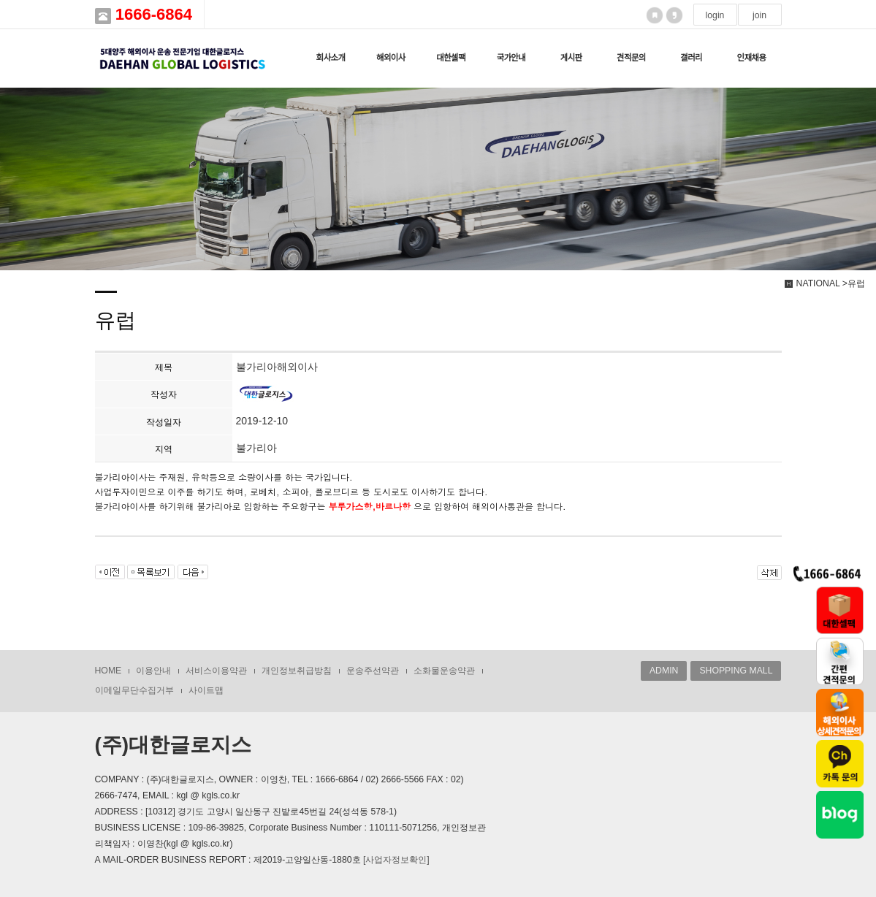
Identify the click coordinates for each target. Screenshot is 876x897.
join (759, 15)
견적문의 (631, 57)
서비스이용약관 (216, 670)
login (715, 15)
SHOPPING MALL (735, 670)
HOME (108, 670)
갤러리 (691, 57)
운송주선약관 (372, 670)
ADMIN (664, 670)
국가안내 (510, 57)
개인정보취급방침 (297, 670)
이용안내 (153, 670)
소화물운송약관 (444, 670)
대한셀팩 (450, 57)
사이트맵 (206, 690)
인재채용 (751, 57)
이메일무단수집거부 (134, 690)
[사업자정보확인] (396, 860)
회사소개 (331, 57)
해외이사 (390, 57)
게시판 (571, 57)
